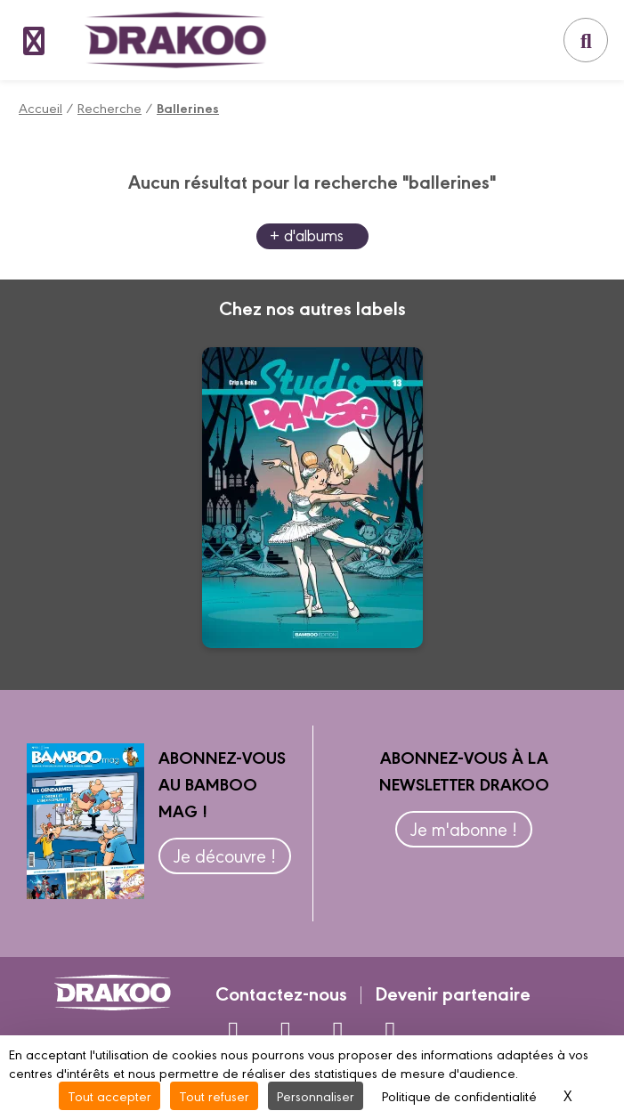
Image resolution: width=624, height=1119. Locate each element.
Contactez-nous (281, 992)
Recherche (109, 107)
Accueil (40, 107)
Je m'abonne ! (463, 828)
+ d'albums (307, 234)
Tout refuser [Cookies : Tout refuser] (214, 1095)
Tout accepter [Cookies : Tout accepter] (109, 1095)
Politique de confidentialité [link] (459, 1095)
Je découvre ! (225, 855)
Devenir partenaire (453, 992)
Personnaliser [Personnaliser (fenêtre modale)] (315, 1095)
